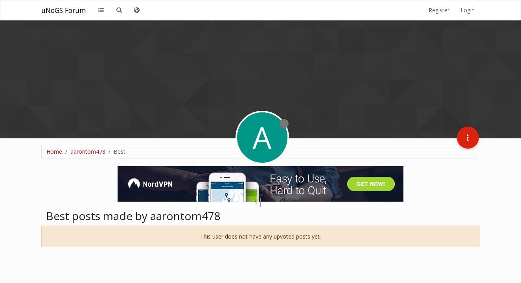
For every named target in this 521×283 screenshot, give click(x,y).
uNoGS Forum (63, 10)
